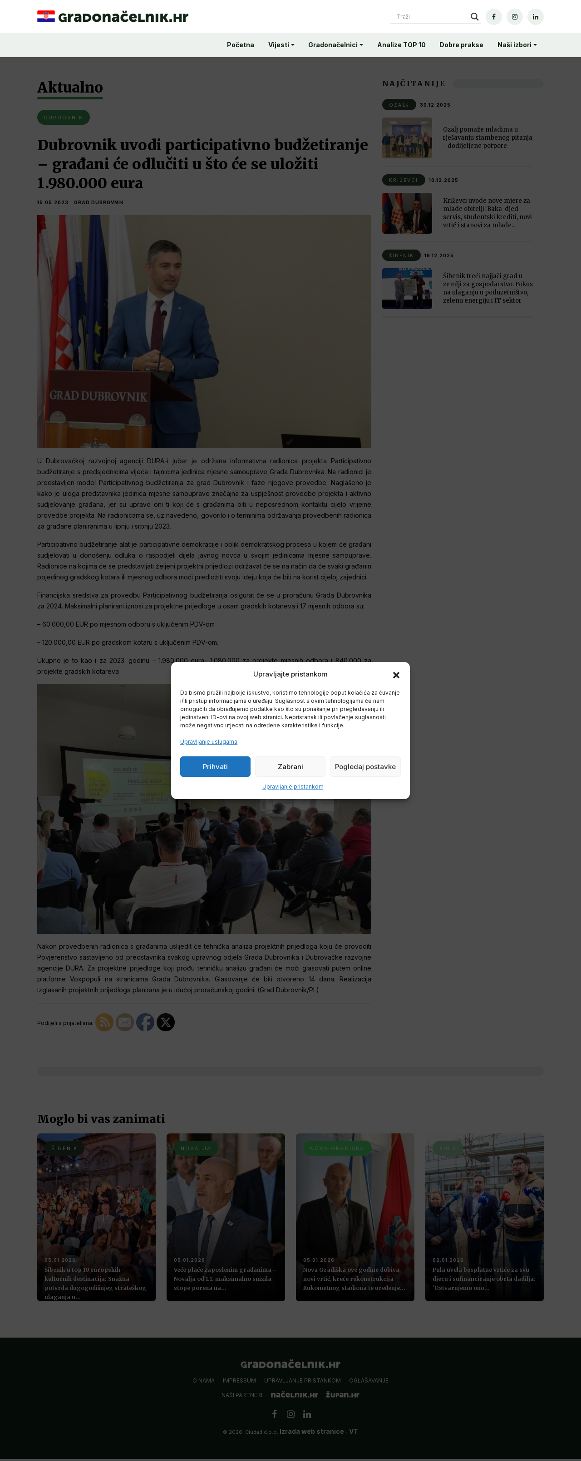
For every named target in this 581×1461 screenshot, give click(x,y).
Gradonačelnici (333, 45)
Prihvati (215, 766)
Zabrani (290, 766)
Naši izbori (514, 45)
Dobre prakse (461, 45)
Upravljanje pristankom (293, 786)
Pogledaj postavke (365, 766)
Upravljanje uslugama (208, 741)
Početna (240, 45)
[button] (396, 674)
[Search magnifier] (474, 16)
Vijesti (278, 45)
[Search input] (431, 16)
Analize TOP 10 (401, 45)
